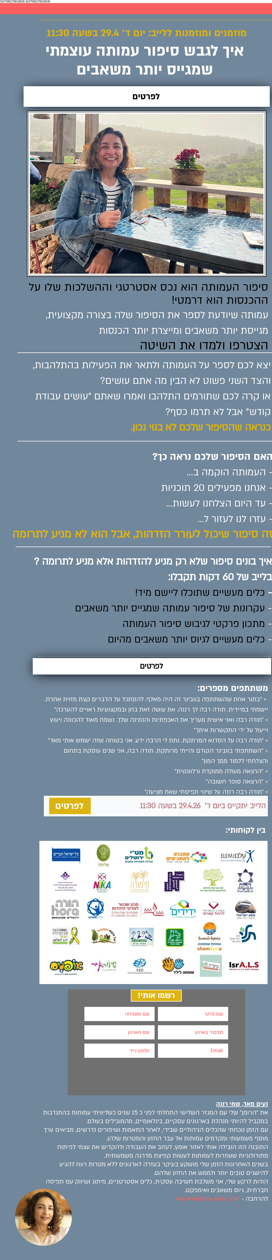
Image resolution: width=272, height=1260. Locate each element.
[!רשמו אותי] (156, 996)
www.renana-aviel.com (208, 1199)
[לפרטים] (147, 96)
